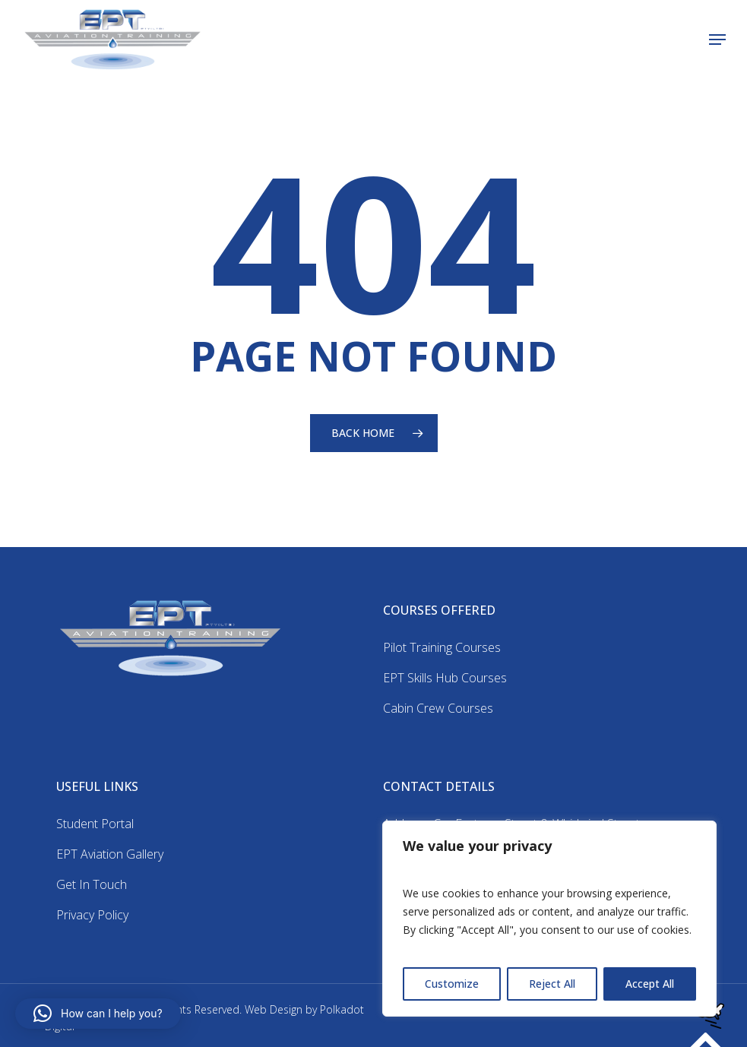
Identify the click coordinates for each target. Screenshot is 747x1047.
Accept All (649, 983)
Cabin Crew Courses (438, 708)
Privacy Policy (92, 914)
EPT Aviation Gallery (109, 854)
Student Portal (95, 823)
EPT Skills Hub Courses (445, 677)
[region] (549, 919)
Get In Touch (91, 884)
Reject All (552, 983)
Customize (452, 983)
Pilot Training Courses (442, 647)
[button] (717, 39)
